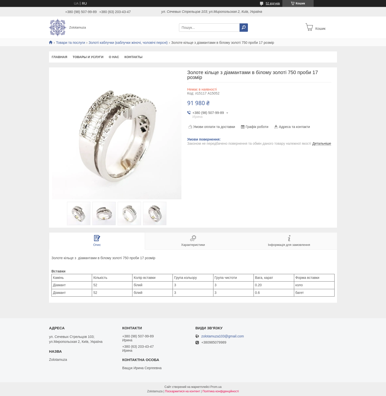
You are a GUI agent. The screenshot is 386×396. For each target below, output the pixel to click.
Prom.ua (216, 387)
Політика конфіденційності (221, 391)
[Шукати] (244, 27)
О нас (114, 57)
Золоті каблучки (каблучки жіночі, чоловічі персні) (128, 43)
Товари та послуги (70, 43)
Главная (59, 57)
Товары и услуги (88, 57)
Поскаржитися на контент (182, 391)
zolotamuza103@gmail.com (222, 336)
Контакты (134, 57)
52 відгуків (273, 3)
